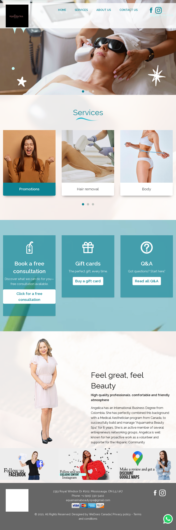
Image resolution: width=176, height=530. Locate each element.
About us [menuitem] (103, 9)
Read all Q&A (146, 281)
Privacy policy (122, 514)
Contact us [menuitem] (128, 9)
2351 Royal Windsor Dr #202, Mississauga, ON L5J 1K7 (88, 491)
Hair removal (88, 189)
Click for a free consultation (29, 296)
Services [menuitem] (81, 9)
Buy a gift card (88, 281)
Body (146, 189)
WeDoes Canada (100, 514)
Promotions (29, 189)
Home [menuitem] (62, 9)
